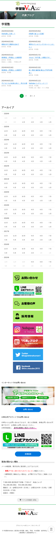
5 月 (14, 135)
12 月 (6, 131)
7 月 (50, 131)
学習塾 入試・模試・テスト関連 (39, 88)
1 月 (50, 122)
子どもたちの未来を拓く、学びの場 (14, 83)
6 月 (6, 135)
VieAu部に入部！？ (8, 34)
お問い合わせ (28, 409)
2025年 (6, 126)
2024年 (6, 140)
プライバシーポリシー (23, 525)
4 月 (23, 122)
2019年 (6, 205)
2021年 (6, 179)
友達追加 (28, 454)
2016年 (6, 244)
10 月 (23, 131)
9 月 (32, 131)
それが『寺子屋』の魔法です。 (40, 57)
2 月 (41, 122)
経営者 (4, 36)
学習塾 (9, 36)
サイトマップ (36, 525)
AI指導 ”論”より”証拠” (36, 34)
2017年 (6, 231)
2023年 (6, 153)
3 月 (32, 122)
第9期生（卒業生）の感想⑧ (12, 57)
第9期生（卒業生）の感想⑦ (12, 70)
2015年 (6, 257)
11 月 (14, 131)
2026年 (6, 113)
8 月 (41, 131)
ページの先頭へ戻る (29, 500)
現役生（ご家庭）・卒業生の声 (11, 62)
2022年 (6, 166)
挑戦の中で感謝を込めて (10, 44)
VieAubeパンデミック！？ (38, 83)
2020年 (6, 192)
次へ (31, 96)
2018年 (6, 218)
